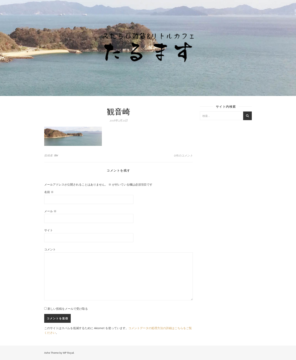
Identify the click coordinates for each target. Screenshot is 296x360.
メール (50, 211)
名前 (49, 192)
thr (56, 155)
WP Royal (68, 352)
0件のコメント (183, 155)
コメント (50, 249)
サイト (48, 230)
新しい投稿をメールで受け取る (67, 308)
